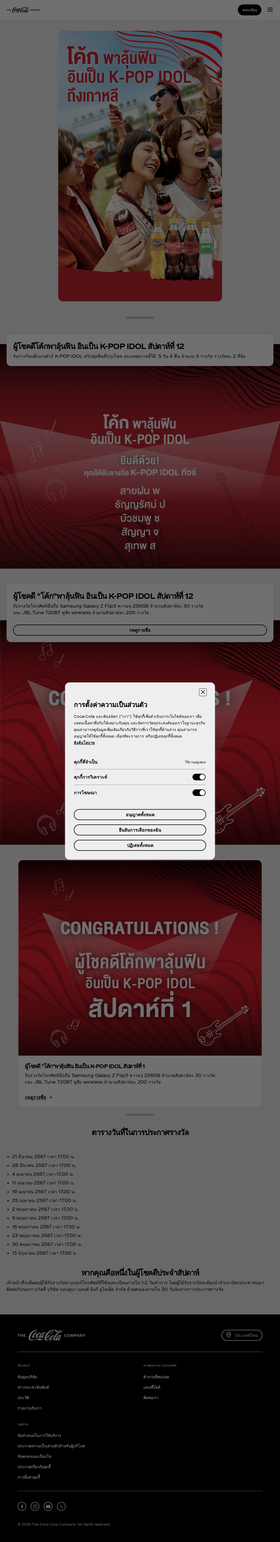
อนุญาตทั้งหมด (140, 814)
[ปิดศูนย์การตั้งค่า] (203, 692)
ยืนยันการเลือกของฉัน (140, 829)
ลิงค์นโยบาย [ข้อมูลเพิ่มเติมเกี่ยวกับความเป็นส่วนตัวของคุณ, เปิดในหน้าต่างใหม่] (84, 742)
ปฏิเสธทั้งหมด (140, 845)
